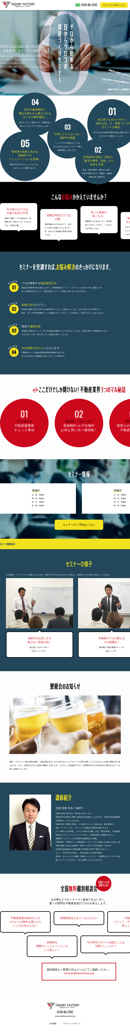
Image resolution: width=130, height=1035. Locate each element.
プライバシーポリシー (72, 1023)
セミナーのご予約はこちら (79, 524)
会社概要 (52, 1023)
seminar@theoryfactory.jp (79, 973)
